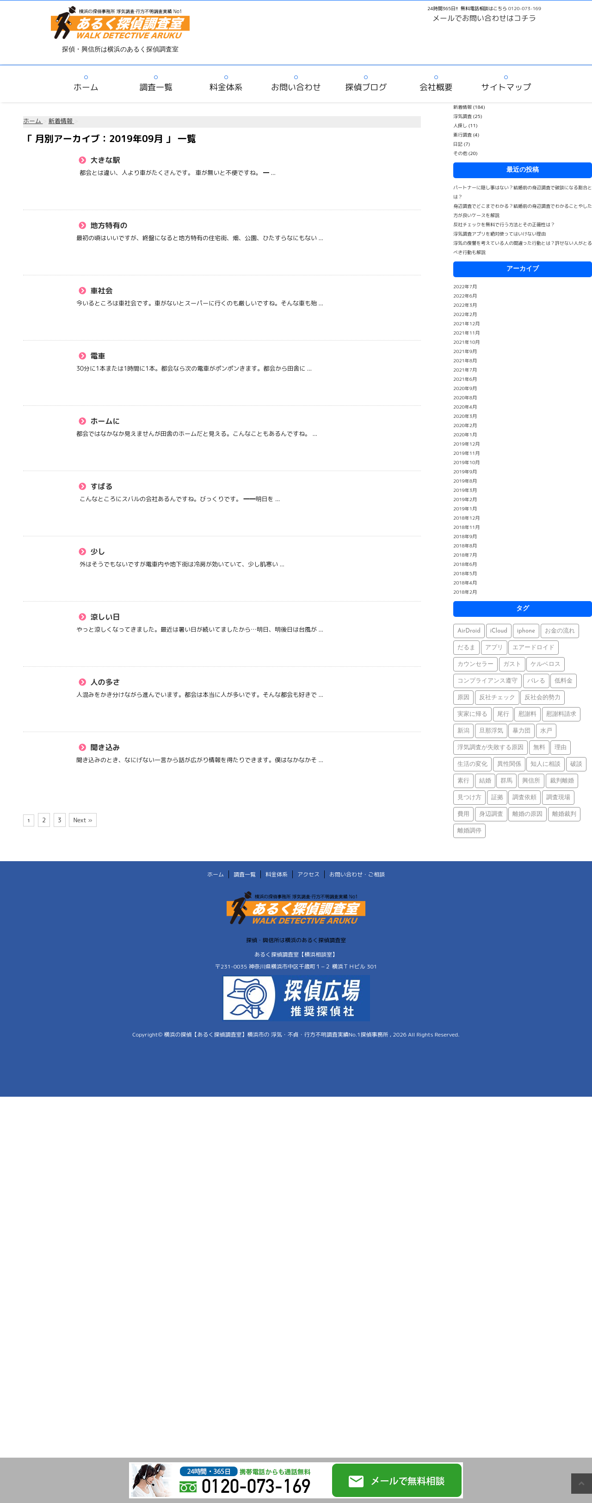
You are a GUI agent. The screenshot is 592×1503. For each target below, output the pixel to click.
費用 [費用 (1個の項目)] (463, 814)
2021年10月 (466, 342)
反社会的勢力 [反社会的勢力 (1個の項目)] (542, 698)
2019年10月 (466, 462)
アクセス (308, 874)
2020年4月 (465, 407)
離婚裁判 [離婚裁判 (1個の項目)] (564, 814)
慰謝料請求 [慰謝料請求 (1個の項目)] (561, 714)
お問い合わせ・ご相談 (357, 874)
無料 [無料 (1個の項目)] (539, 748)
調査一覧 (156, 87)
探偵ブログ (366, 87)
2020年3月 (465, 416)
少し (96, 552)
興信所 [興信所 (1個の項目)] (531, 781)
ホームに (104, 421)
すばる (100, 486)
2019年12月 (466, 444)
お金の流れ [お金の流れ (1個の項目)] (560, 631)
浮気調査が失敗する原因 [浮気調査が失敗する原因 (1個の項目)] (490, 748)
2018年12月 (466, 518)
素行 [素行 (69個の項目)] (463, 781)
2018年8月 (465, 545)
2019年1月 (465, 508)
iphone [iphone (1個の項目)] (526, 631)
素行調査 (462, 134)
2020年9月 (465, 388)
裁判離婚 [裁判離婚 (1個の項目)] (562, 781)
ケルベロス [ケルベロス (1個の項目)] (545, 664)
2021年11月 (466, 332)
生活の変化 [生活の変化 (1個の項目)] (472, 764)
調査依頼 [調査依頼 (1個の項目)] (524, 798)
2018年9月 (465, 536)
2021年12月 (466, 323)
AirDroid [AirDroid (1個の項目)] (469, 631)
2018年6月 (465, 564)
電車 (96, 356)
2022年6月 (465, 295)
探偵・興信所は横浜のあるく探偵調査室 (296, 940)
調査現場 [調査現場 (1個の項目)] (558, 798)
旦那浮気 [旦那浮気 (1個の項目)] (491, 731)
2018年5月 (465, 573)
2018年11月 (466, 527)
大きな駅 (104, 160)
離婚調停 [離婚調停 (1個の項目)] (469, 831)
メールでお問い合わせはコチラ (484, 18)
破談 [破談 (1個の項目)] (576, 764)
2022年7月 (465, 286)
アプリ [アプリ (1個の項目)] (494, 648)
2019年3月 (465, 490)
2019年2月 (465, 499)
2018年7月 (465, 555)
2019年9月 (465, 471)
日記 (457, 144)
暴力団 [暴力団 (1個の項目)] (521, 731)
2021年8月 (465, 360)
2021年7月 (465, 369)
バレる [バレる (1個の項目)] (536, 681)
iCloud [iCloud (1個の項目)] (499, 631)
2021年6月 (465, 379)
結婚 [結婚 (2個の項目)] (485, 781)
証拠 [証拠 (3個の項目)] (497, 798)
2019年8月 (465, 481)
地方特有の (108, 225)
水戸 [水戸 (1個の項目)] (546, 731)
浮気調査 (462, 116)
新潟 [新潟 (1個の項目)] (463, 731)
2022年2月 (465, 314)
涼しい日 (104, 617)
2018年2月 (465, 592)
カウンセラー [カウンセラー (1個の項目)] (475, 664)
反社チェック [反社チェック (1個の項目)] (497, 698)
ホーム (86, 87)
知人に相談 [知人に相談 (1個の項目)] (545, 764)
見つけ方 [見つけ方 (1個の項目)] (469, 798)
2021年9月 (465, 351)
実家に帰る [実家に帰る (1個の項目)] (472, 714)
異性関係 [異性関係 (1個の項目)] (509, 764)
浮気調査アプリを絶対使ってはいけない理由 (499, 233)
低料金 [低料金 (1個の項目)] (564, 681)
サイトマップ (506, 87)
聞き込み (104, 747)
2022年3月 (465, 305)
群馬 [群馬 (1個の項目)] (506, 781)
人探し (460, 125)
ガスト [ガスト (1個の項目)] (512, 664)
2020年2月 (465, 425)
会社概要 (436, 87)
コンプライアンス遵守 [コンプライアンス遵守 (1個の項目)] (487, 681)
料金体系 (226, 87)
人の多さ (104, 682)
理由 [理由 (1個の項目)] (561, 748)
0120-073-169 (524, 8)
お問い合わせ (296, 87)
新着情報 (462, 107)
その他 (460, 153)
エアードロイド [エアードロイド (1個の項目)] (533, 648)
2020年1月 (465, 434)
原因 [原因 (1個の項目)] (463, 698)
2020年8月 (465, 397)
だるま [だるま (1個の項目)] (466, 648)
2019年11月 (466, 453)
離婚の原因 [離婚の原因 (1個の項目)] (527, 814)
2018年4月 (465, 582)
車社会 (100, 291)
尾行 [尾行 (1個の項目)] (503, 714)
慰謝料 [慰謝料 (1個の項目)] (527, 714)
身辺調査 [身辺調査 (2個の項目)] (491, 814)
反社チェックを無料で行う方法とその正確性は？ (504, 224)
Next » (82, 820)
